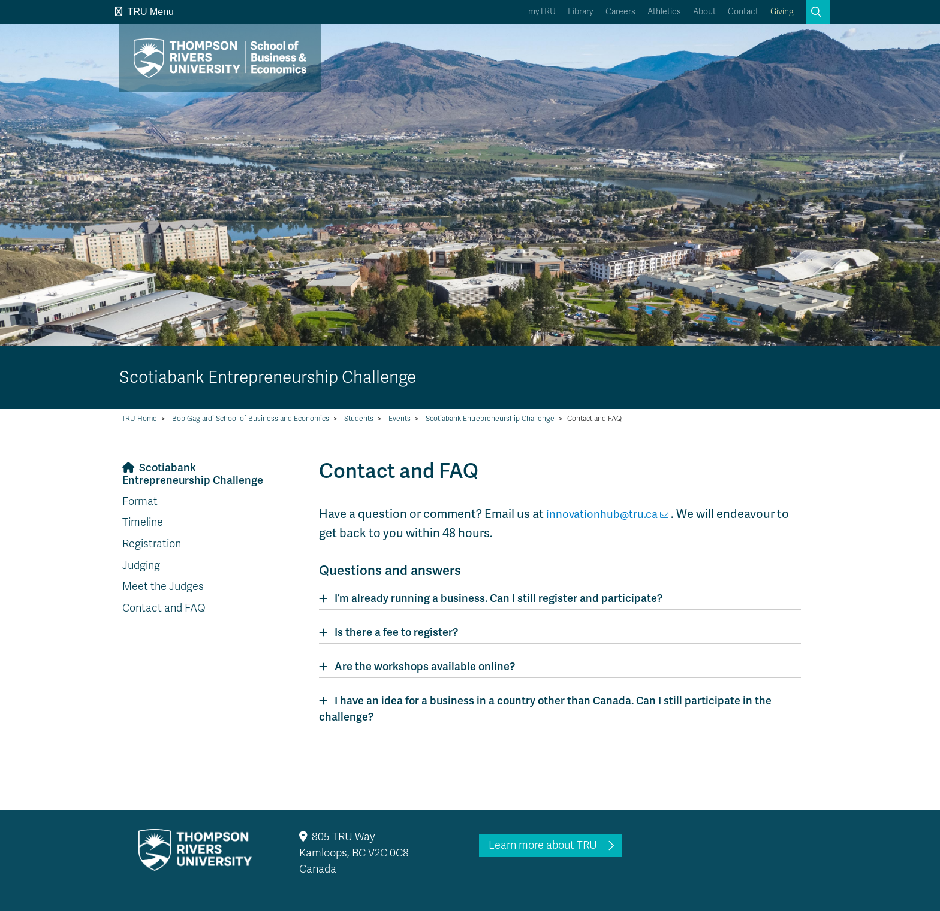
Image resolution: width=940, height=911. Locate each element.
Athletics (664, 12)
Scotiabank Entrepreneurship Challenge (490, 418)
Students (358, 418)
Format (140, 501)
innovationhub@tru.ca (607, 514)
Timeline (142, 522)
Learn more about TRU (543, 845)
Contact (743, 12)
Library (580, 12)
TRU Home (139, 418)
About (704, 12)
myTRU (542, 12)
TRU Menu (144, 12)
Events (399, 418)
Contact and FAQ (164, 608)
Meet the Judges (163, 586)
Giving (782, 12)
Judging (141, 565)
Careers (620, 12)
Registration (151, 543)
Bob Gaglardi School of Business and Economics (250, 418)
